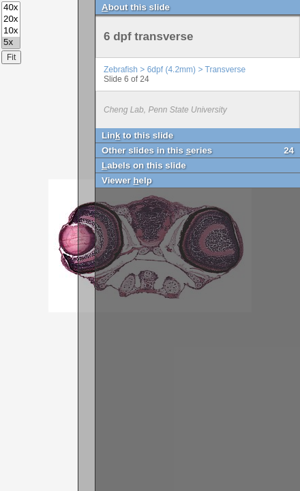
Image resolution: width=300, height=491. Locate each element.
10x (11, 31)
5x (11, 42)
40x (11, 8)
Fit (11, 57)
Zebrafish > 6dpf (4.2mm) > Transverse (174, 69)
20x (11, 19)
